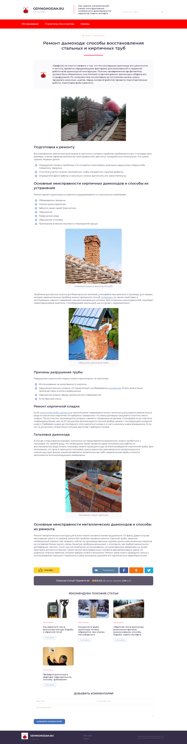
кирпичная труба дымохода (55, 412)
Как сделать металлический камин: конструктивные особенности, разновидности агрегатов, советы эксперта (94, 10)
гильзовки (107, 297)
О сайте (86, 739)
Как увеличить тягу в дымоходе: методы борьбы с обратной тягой (58, 629)
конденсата (114, 388)
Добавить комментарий (49, 721)
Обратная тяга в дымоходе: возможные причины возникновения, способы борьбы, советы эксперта (128, 631)
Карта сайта (87, 736)
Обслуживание (48, 622)
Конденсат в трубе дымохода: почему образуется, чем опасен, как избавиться (91, 631)
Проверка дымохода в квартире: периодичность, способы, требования (57, 677)
